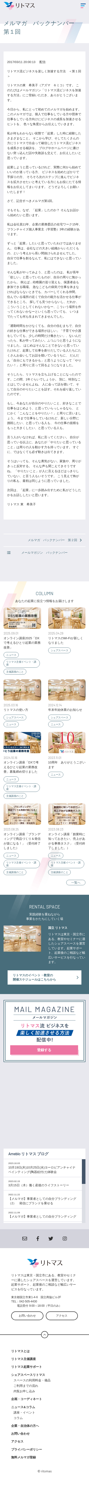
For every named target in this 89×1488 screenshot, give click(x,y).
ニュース (11, 654)
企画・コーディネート (26, 1399)
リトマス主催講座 (23, 1359)
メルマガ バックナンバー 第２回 (55, 540)
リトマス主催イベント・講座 (21, 663)
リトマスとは (20, 1351)
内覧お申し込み (24, 1391)
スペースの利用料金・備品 (34, 1380)
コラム (18, 1418)
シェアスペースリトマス (28, 1375)
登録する (44, 1050)
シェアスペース (59, 650)
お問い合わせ (27, 1315)
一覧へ (75, 882)
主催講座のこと (15, 671)
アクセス (61, 1315)
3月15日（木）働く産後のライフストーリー (38, 1185)
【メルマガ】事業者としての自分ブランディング (42, 1216)
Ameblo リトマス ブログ (28, 1153)
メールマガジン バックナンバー (37, 552)
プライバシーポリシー (26, 1449)
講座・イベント (24, 1412)
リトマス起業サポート (26, 1367)
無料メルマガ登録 (23, 1457)
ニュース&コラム (23, 1407)
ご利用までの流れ (26, 1386)
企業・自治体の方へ (25, 1426)
